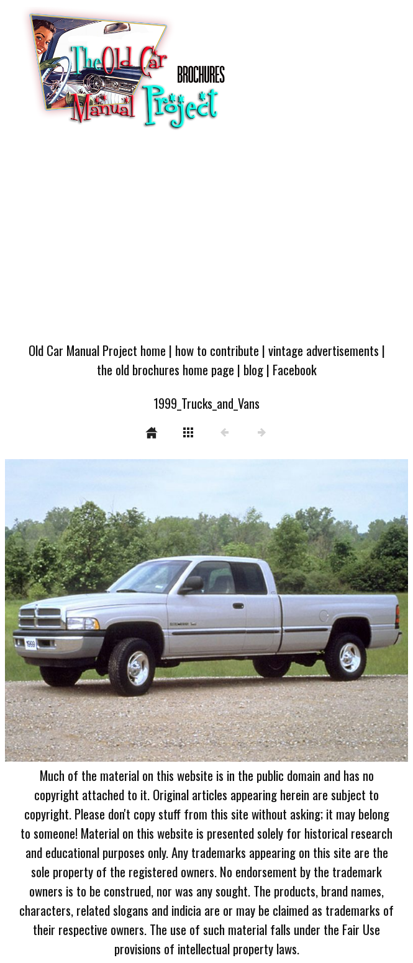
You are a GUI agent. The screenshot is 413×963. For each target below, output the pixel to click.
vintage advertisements (323, 350)
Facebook (295, 369)
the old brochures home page (165, 369)
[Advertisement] (206, 240)
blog (253, 369)
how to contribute (217, 350)
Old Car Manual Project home (97, 350)
